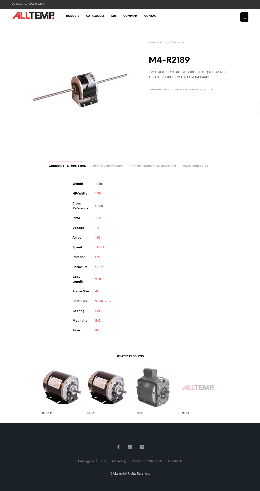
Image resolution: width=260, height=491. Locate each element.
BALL (98, 311)
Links (103, 461)
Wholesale (155, 461)
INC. (98, 320)
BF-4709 (47, 412)
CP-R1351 (138, 412)
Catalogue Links (195, 167)
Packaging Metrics (108, 167)
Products (72, 16)
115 (97, 228)
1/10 (98, 194)
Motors (164, 42)
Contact (151, 16)
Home (152, 42)
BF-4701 (91, 412)
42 (97, 291)
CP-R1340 (183, 412)
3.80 (98, 279)
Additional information (67, 167)
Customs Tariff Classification (153, 167)
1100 (98, 218)
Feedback (175, 461)
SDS (114, 16)
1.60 (98, 238)
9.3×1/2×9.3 (103, 301)
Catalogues (95, 16)
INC (98, 330)
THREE (100, 247)
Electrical (179, 42)
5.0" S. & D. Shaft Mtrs (176, 90)
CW (97, 257)
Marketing (119, 461)
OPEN (99, 267)
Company (130, 16)
